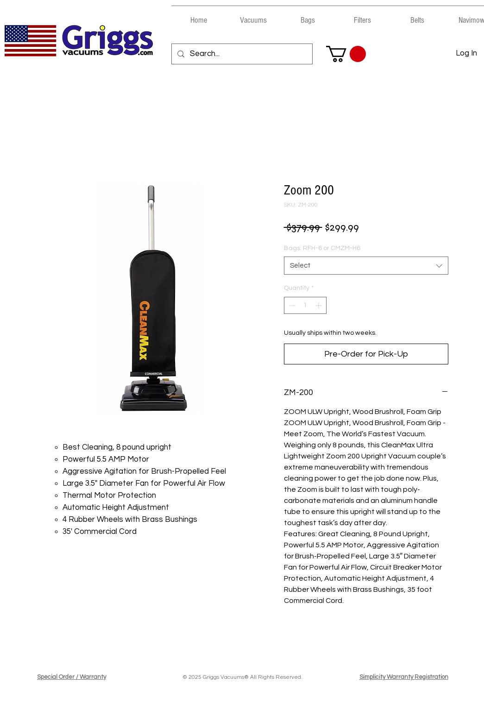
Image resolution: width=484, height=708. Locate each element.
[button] (253, 16)
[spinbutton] (305, 305)
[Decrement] (291, 305)
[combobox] (366, 266)
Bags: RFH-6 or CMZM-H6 (322, 248)
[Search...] (241, 54)
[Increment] (319, 305)
